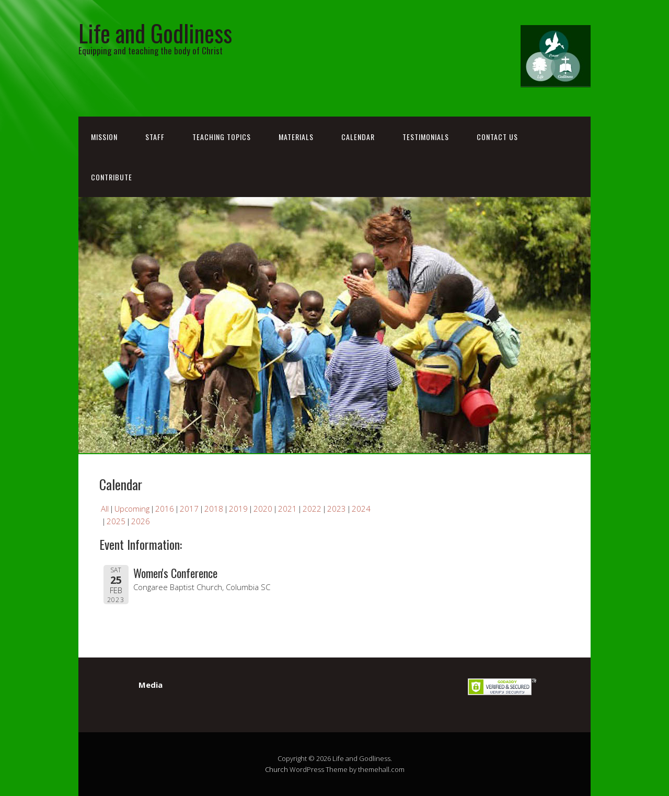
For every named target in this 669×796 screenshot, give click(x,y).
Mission (104, 136)
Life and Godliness (155, 32)
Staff (155, 136)
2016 (164, 508)
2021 (287, 508)
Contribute (111, 176)
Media (151, 684)
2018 (213, 508)
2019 (238, 508)
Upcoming (131, 508)
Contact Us (497, 136)
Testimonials (425, 136)
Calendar (358, 136)
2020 (262, 508)
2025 (116, 521)
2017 (189, 508)
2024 (361, 508)
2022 (312, 508)
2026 (140, 521)
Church (276, 769)
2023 (336, 508)
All (105, 508)
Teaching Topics (221, 136)
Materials (296, 136)
